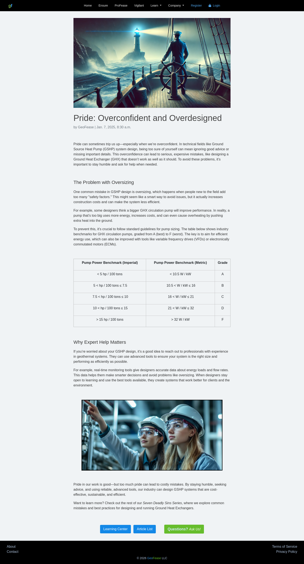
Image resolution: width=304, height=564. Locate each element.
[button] (156, 5)
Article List (144, 529)
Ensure (103, 5)
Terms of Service (284, 546)
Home (88, 5)
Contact (12, 551)
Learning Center (115, 529)
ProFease (121, 5)
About (11, 546)
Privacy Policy (286, 551)
